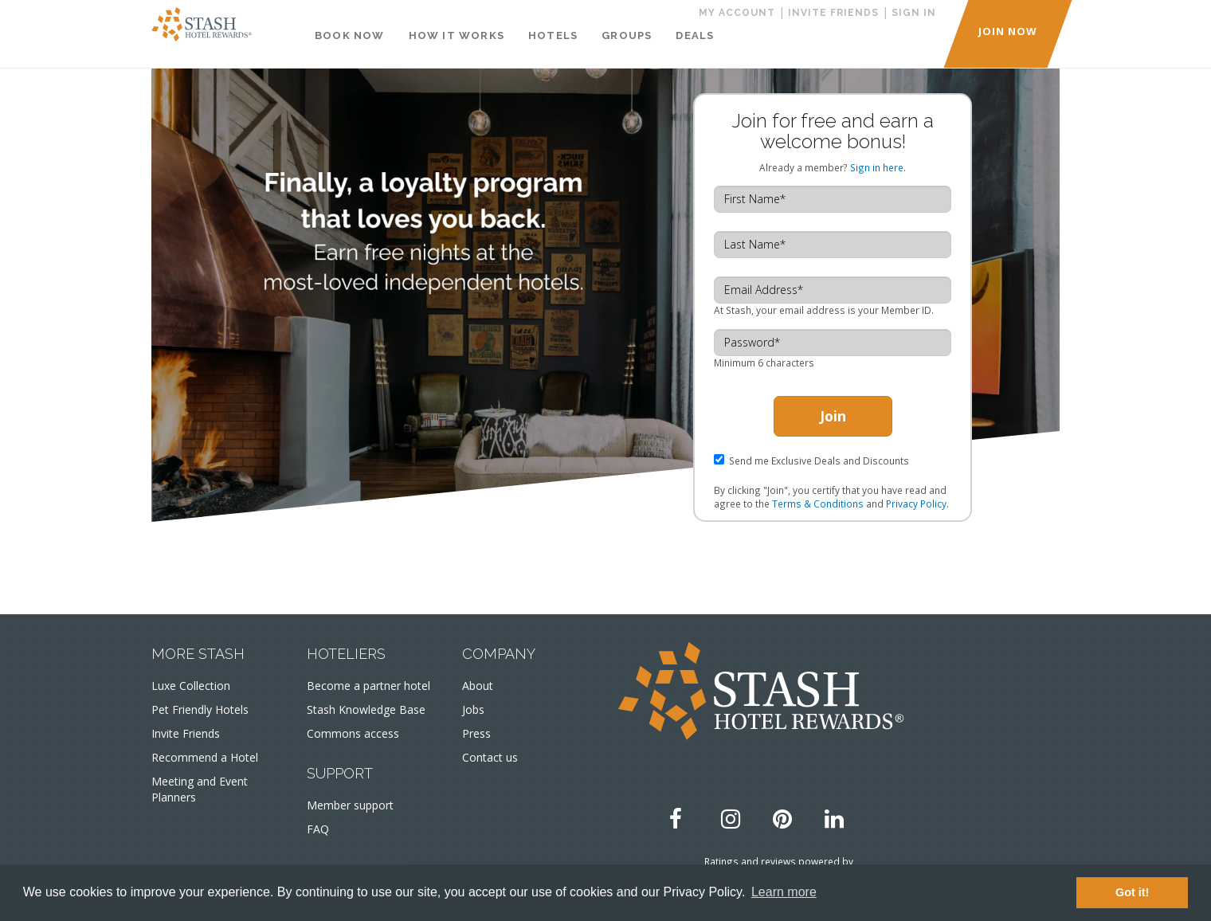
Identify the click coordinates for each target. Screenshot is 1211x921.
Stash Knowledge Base (366, 709)
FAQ (318, 829)
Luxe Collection (190, 685)
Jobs (473, 709)
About (477, 685)
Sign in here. (878, 167)
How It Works (456, 35)
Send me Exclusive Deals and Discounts (819, 460)
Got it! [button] (1132, 892)
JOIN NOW (1007, 31)
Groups (627, 35)
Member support (350, 805)
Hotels (553, 35)
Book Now (350, 35)
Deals (695, 35)
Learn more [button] (784, 892)
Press (476, 733)
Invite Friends (185, 733)
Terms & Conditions (818, 503)
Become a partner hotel (368, 685)
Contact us (490, 757)
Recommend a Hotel (204, 757)
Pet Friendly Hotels (200, 709)
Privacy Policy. (917, 503)
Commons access (353, 733)
